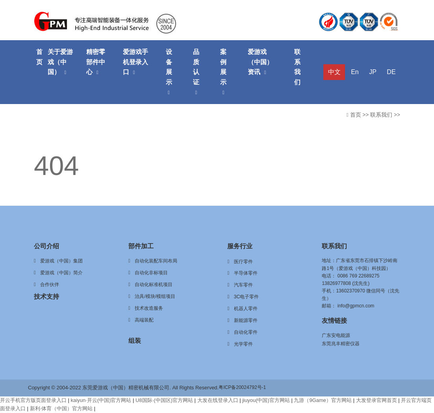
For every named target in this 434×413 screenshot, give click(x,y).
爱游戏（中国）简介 (61, 272)
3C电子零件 (246, 297)
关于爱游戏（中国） (60, 61)
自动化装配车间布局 (156, 261)
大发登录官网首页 (376, 400)
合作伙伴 (49, 284)
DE (391, 72)
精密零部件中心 (95, 61)
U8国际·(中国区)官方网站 (164, 400)
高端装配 (144, 320)
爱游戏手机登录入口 (135, 61)
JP (373, 72)
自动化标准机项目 (153, 284)
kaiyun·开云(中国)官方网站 (101, 400)
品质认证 (196, 71)
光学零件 (243, 344)
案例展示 (223, 71)
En (355, 72)
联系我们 (297, 67)
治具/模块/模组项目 (155, 296)
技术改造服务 (149, 308)
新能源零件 (246, 320)
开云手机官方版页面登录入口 (33, 400)
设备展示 (169, 71)
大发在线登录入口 (217, 400)
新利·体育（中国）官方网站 (61, 408)
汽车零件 (243, 285)
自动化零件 (246, 332)
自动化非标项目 (151, 272)
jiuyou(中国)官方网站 (266, 400)
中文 (334, 72)
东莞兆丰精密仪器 (341, 343)
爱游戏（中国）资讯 (260, 61)
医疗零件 (243, 261)
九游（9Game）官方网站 (323, 400)
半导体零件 (246, 273)
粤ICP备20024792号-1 (242, 387)
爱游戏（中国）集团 (61, 261)
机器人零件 (246, 308)
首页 (39, 56)
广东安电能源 (336, 335)
